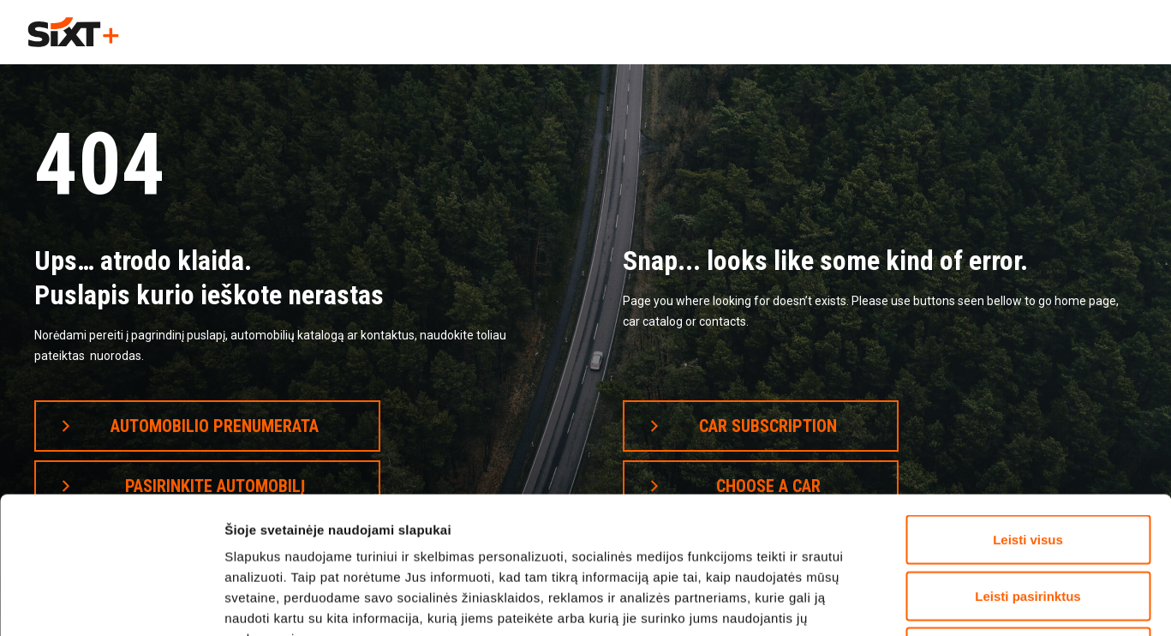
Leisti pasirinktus (1027, 467)
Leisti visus (1028, 411)
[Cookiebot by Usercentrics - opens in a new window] (111, 602)
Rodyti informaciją (927, 602)
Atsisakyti (1028, 523)
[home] (73, 32)
